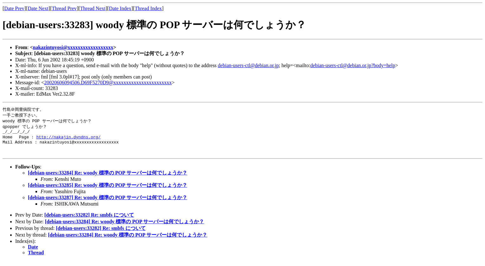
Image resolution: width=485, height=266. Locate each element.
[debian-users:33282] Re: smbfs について (89, 220)
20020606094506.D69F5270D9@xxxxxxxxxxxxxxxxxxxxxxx (108, 82)
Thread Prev (64, 8)
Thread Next (92, 8)
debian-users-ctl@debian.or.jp (248, 65)
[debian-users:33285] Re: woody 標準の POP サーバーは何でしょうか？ (107, 190)
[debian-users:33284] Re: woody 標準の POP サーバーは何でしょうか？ (107, 178)
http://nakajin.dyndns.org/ (68, 139)
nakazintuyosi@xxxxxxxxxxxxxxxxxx (73, 47)
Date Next (38, 8)
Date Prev (14, 8)
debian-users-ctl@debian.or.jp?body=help (352, 65)
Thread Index (148, 8)
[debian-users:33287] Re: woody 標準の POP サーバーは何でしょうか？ (107, 203)
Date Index (120, 8)
